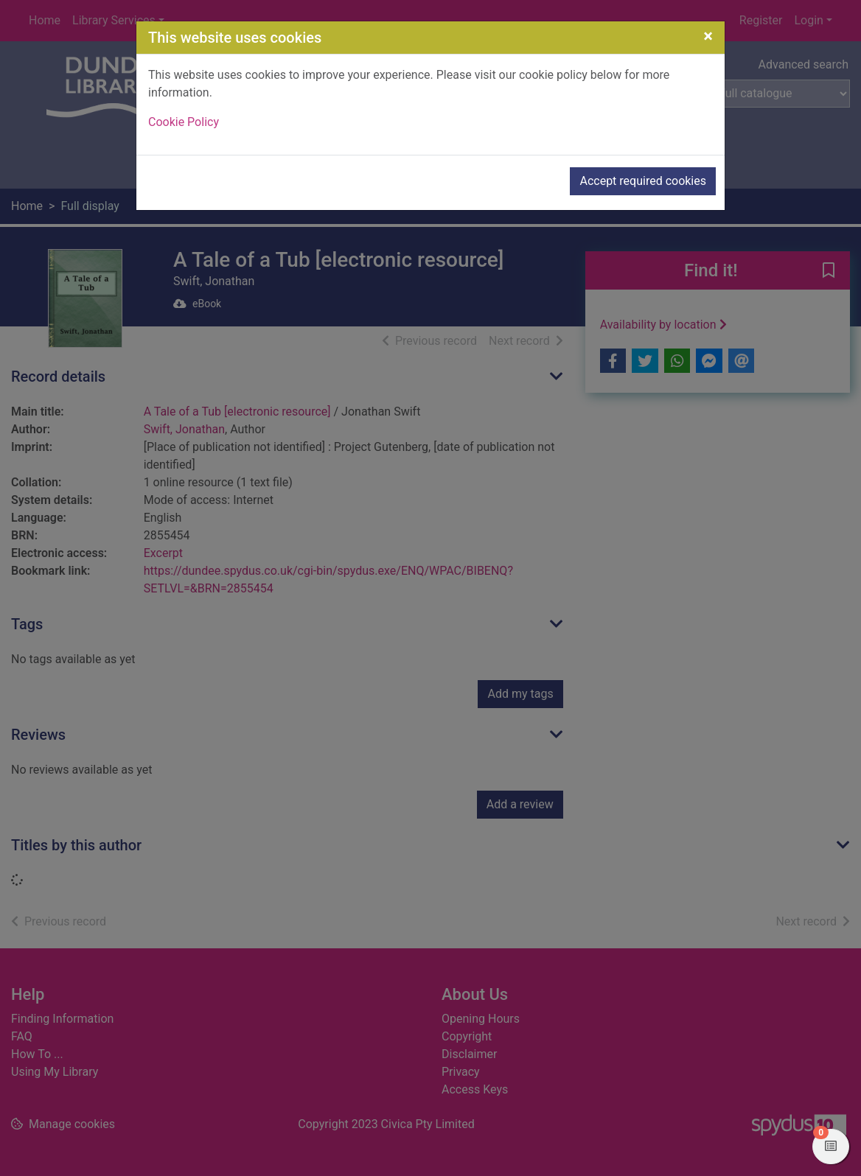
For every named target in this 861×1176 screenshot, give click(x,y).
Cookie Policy (183, 122)
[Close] (708, 36)
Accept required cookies (642, 181)
